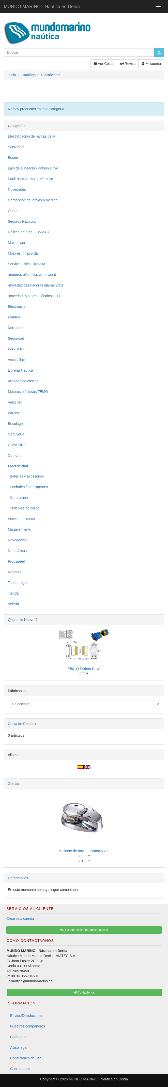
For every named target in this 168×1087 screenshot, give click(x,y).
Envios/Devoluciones (26, 1016)
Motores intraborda (23, 253)
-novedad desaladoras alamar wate (36, 285)
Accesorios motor (21, 519)
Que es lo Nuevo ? (22, 620)
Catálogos (18, 1037)
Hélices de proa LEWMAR (28, 232)
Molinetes (15, 328)
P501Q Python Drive (84, 669)
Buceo (13, 158)
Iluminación (18, 497)
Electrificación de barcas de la (31, 136)
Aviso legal (18, 1047)
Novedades (17, 189)
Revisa (128, 64)
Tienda (13, 593)
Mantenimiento (19, 529)
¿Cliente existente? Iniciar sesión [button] (84, 930)
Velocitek (15, 402)
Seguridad (16, 338)
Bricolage (15, 424)
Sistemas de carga (23, 508)
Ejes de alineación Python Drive (33, 168)
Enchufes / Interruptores (28, 487)
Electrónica (16, 306)
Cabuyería (16, 434)
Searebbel (16, 147)
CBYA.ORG (17, 445)
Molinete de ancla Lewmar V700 (83, 851)
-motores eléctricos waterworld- (32, 275)
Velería (13, 604)
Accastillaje (17, 360)
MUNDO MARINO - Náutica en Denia (42, 6)
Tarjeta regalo (18, 583)
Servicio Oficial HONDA (26, 264)
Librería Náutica (20, 370)
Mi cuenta (151, 64)
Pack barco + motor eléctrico (30, 179)
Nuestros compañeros (27, 1026)
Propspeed (16, 561)
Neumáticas (17, 551)
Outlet (12, 211)
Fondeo (14, 317)
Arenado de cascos (23, 381)
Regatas (14, 572)
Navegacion (17, 540)
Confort (14, 455)
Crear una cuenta (20, 919)
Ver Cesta (103, 64)
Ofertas (14, 783)
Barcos (13, 413)
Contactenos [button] (84, 992)
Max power (16, 243)
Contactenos (20, 1069)
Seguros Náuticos (22, 221)
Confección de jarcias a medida (32, 200)
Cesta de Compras (23, 724)
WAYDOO (16, 349)
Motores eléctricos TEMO (28, 392)
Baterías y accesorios (26, 476)
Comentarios (18, 878)
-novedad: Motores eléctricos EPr (34, 296)
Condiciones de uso (25, 1058)
